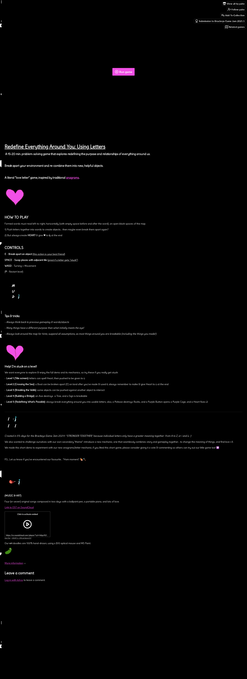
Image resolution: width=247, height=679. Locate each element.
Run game (123, 72)
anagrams (72, 177)
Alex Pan (8, 538)
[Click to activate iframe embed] (27, 524)
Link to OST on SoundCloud (19, 507)
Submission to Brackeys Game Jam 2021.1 (220, 21)
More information (15, 563)
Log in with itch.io (14, 580)
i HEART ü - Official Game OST (21, 538)
